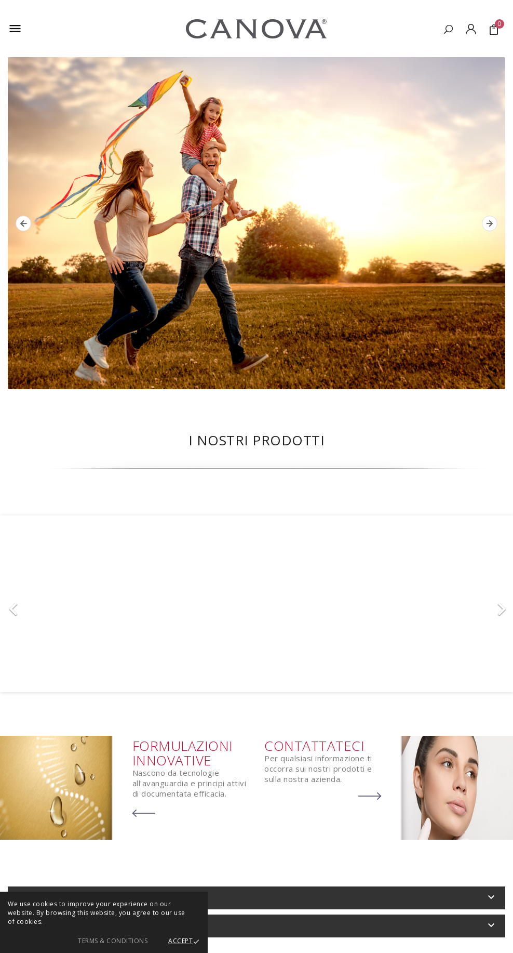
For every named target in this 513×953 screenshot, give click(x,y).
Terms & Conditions (112, 940)
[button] (38, 603)
